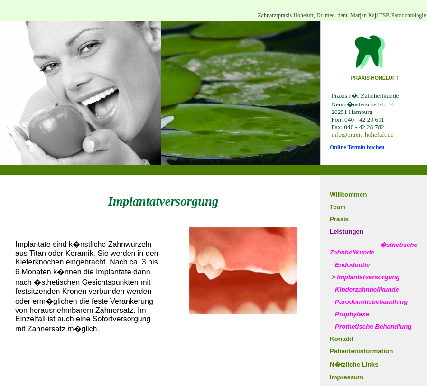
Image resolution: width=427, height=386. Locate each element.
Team (338, 206)
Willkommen (348, 194)
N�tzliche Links (354, 364)
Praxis (339, 219)
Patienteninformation (361, 351)
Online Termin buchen (357, 147)
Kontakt (341, 338)
